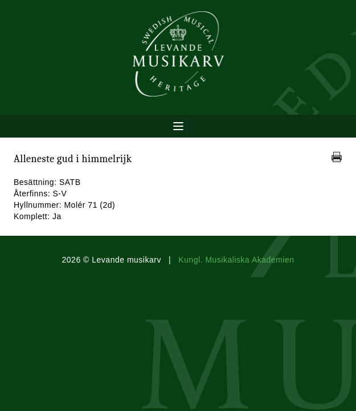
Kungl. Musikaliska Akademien (236, 259)
